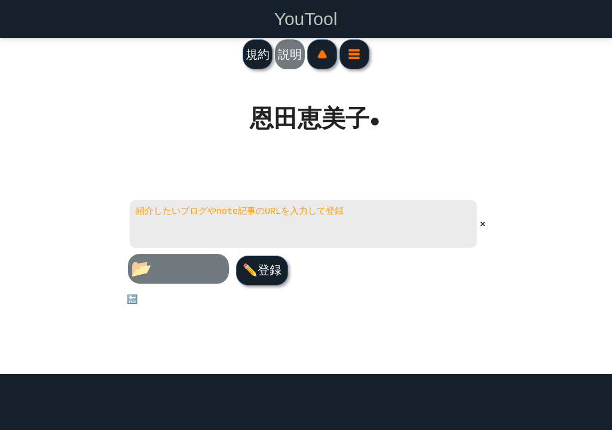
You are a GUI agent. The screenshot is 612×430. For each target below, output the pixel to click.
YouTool (306, 19)
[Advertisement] (306, 402)
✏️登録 (261, 270)
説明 (290, 54)
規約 (258, 54)
